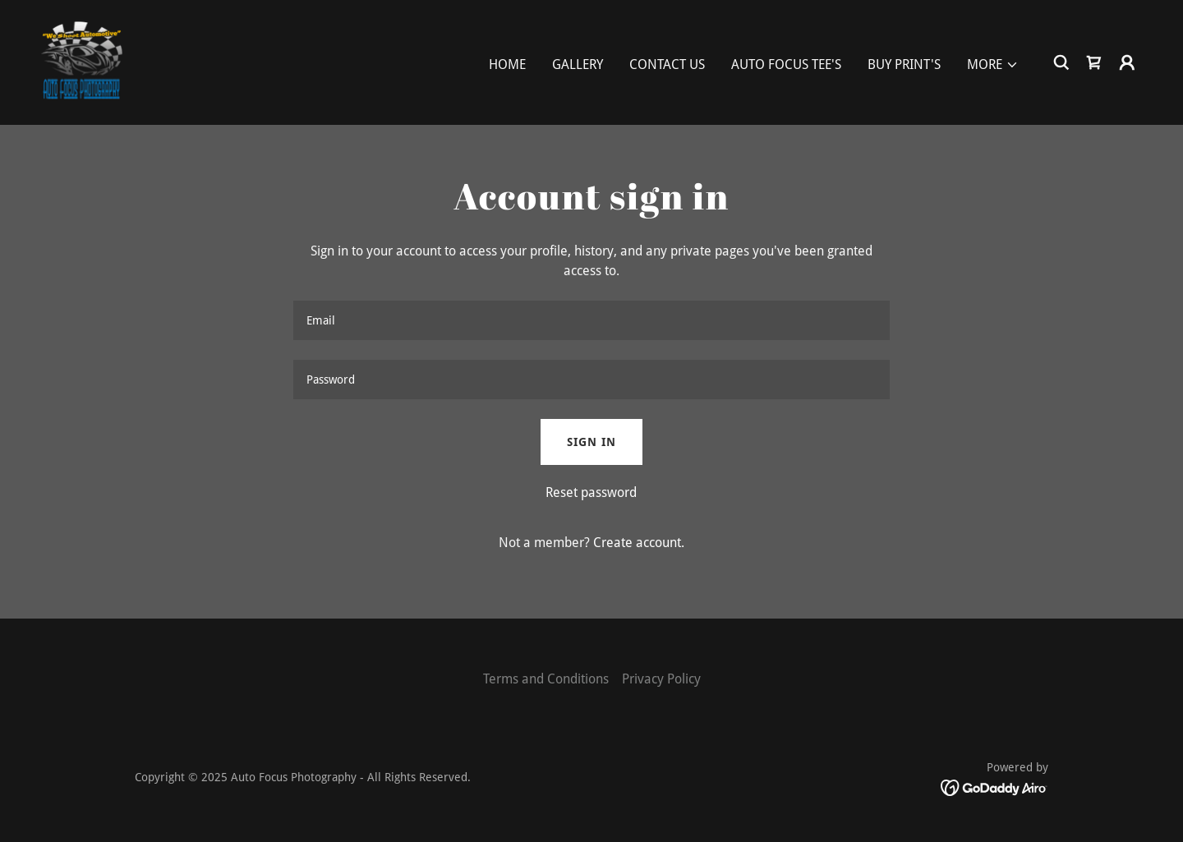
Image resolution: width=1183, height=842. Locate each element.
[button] (993, 65)
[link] (81, 61)
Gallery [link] (577, 64)
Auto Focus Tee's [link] (786, 64)
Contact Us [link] (667, 64)
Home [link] (507, 64)
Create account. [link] (638, 542)
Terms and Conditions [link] (546, 679)
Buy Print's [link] (904, 64)
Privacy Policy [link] (661, 679)
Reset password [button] (591, 492)
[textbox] (591, 320)
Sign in (591, 442)
